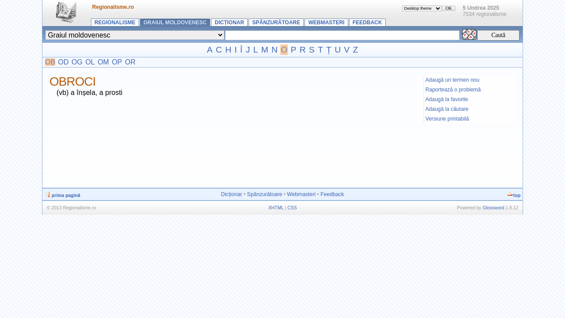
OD (63, 62)
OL (89, 62)
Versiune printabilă (447, 119)
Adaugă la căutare (447, 109)
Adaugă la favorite (447, 99)
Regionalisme (115, 22)
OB (50, 62)
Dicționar (230, 22)
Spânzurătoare (276, 22)
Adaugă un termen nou (452, 80)
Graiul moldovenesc (175, 22)
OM (103, 62)
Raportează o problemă (453, 90)
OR (130, 62)
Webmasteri (326, 22)
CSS (292, 207)
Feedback (367, 22)
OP (117, 62)
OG (77, 62)
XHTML (276, 207)
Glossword (493, 207)
